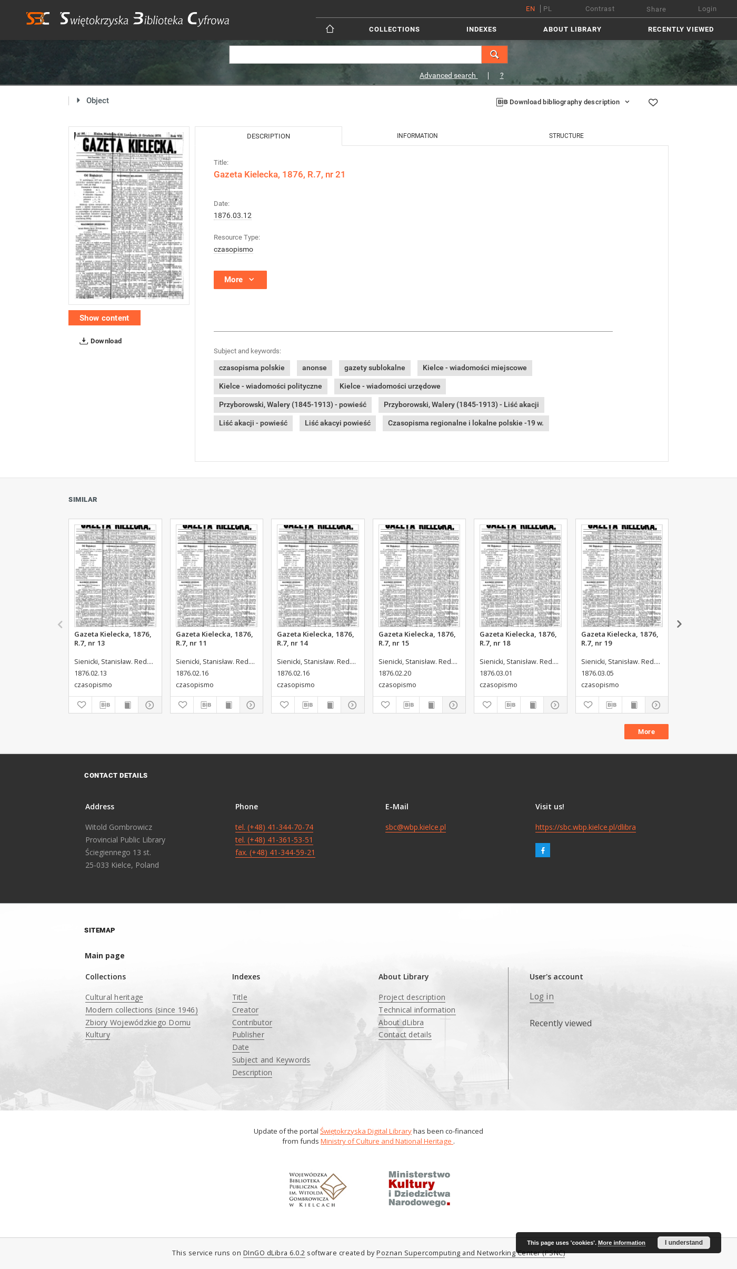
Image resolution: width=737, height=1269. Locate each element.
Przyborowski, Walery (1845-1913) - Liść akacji (461, 404)
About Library (572, 29)
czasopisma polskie (252, 367)
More (646, 732)
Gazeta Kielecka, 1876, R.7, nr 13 (113, 638)
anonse (314, 367)
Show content (104, 318)
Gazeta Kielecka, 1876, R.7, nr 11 (214, 638)
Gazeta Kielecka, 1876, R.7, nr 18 (518, 638)
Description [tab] (268, 136)
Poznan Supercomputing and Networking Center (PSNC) (470, 1252)
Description (252, 1072)
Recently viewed (681, 29)
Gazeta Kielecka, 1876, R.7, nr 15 (417, 638)
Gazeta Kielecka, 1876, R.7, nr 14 (315, 638)
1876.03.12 (233, 215)
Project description (412, 997)
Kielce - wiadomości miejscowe (475, 367)
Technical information (417, 1010)
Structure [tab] (566, 136)
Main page (105, 955)
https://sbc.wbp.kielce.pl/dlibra (585, 827)
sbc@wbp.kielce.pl (415, 827)
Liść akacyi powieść (338, 423)
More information (621, 1243)
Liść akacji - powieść (253, 423)
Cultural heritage (114, 997)
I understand (684, 1242)
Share (656, 9)
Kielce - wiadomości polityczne (270, 386)
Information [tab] (417, 136)
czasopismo (233, 249)
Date (241, 1047)
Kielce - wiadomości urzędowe (390, 386)
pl (547, 9)
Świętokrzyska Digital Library (366, 1131)
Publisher (248, 1034)
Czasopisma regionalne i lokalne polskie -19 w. (466, 423)
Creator (245, 1010)
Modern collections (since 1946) (141, 1010)
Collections (394, 29)
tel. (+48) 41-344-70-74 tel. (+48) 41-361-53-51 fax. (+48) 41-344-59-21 (275, 839)
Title (239, 997)
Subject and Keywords (271, 1060)
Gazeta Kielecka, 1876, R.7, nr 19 (620, 638)
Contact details (405, 1034)
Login (707, 9)
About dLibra (401, 1022)
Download (98, 341)
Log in (542, 996)
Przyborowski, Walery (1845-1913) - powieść (292, 404)
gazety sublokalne (374, 367)
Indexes (481, 29)
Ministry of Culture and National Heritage (387, 1141)
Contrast (600, 9)
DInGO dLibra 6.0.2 (274, 1252)
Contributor (252, 1022)
